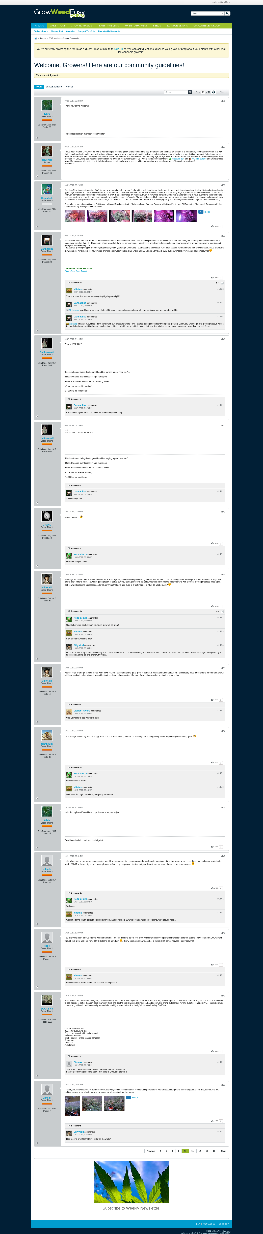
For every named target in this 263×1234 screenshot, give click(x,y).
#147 (223, 856)
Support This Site (86, 31)
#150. (220, 1131)
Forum (43, 38)
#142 (223, 512)
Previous (151, 1151)
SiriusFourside (200, 159)
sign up (118, 49)
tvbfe (47, 114)
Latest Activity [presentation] (54, 87)
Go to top (224, 1224)
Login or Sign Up (221, 2)
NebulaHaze (179, 159)
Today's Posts (41, 31)
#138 (223, 185)
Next (223, 1151)
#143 (223, 574)
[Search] (207, 13)
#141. (220, 491)
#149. (220, 1062)
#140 (223, 339)
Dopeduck (47, 198)
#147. (220, 899)
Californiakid (47, 352)
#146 (223, 807)
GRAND (47, 524)
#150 (223, 1085)
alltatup (78, 289)
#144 (223, 668)
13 (207, 1151)
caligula (47, 869)
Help (197, 1224)
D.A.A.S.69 (47, 1008)
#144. (220, 710)
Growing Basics (81, 25)
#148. (220, 975)
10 (185, 1151)
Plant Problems (108, 25)
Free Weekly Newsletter (109, 31)
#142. (220, 554)
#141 (223, 425)
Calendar (70, 31)
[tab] (39, 86)
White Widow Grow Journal (76, 271)
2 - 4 (218, 283)
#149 (223, 996)
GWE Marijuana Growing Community (64, 38)
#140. (220, 405)
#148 (223, 933)
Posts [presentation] (39, 87)
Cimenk (78, 1062)
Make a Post (57, 25)
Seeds (157, 25)
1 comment (76, 399)
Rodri (47, 946)
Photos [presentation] (69, 87)
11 (192, 1151)
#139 (223, 236)
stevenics (47, 159)
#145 (223, 731)
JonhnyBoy (47, 743)
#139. (220, 289)
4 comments (76, 282)
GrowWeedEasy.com (207, 25)
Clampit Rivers (82, 710)
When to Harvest (136, 25)
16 (214, 1151)
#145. (220, 773)
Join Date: (42, 125)
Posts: (45, 127)
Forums (39, 25)
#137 (223, 147)
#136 (223, 101)
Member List (57, 31)
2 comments (76, 767)
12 (200, 1151)
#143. (220, 617)
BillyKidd (47, 587)
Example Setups (177, 25)
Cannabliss (47, 248)
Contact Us (209, 1224)
